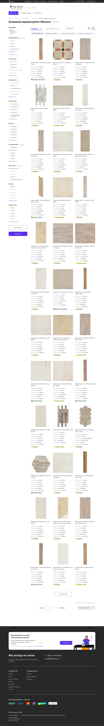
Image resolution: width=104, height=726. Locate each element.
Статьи (11, 689)
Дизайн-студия (26, 13)
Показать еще (63, 594)
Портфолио (38, 13)
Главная (11, 18)
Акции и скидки (13, 679)
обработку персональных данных (36, 646)
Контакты (61, 1)
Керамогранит (25, 18)
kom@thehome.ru (91, 1)
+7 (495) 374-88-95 (80, 1)
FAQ (10, 676)
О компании (36, 1)
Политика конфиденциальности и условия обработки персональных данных (43, 715)
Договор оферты (13, 715)
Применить (18, 233)
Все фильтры (18, 227)
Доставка (43, 1)
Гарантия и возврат (52, 1)
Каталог (13, 13)
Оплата (11, 681)
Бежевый (34, 18)
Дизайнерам (28, 1)
